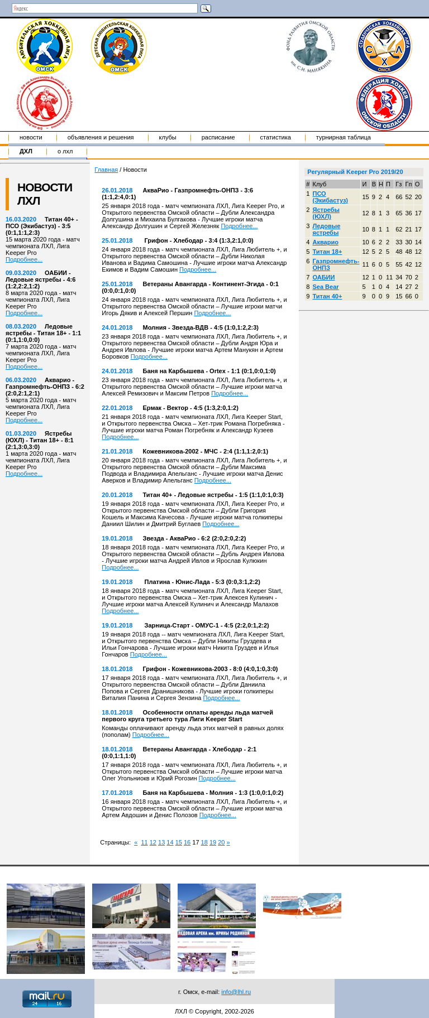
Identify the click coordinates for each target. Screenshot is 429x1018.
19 (212, 842)
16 (187, 842)
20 (221, 842)
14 (169, 842)
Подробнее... (24, 259)
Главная (106, 169)
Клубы (168, 137)
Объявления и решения (101, 137)
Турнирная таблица (343, 137)
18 (204, 842)
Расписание (218, 137)
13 (161, 842)
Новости (31, 137)
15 (178, 842)
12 (153, 842)
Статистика (275, 137)
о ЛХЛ (65, 151)
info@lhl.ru (236, 991)
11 (144, 842)
